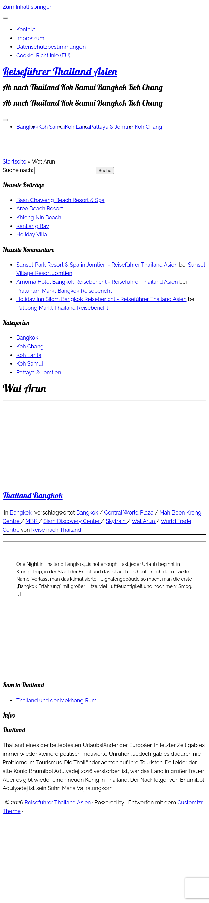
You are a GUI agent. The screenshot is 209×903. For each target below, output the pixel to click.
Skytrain (116, 521)
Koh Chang (148, 127)
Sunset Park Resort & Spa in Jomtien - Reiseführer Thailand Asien (97, 264)
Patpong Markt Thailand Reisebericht (62, 308)
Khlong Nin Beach (38, 217)
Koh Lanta (77, 127)
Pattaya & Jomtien (112, 127)
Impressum (30, 38)
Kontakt (25, 29)
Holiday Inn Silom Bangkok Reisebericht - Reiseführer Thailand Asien (101, 299)
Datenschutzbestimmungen (51, 47)
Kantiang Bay (32, 226)
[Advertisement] (63, 611)
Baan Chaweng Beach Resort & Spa (60, 200)
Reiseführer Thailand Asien (60, 71)
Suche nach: (18, 170)
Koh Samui (51, 127)
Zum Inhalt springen (28, 7)
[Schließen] (5, 18)
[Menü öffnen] (5, 120)
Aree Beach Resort (39, 208)
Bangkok (27, 127)
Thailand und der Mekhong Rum (56, 700)
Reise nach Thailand (56, 530)
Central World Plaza (129, 512)
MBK (32, 521)
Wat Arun (144, 521)
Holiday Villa (31, 234)
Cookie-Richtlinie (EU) (43, 55)
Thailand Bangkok (33, 495)
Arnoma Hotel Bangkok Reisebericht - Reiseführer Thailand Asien (97, 282)
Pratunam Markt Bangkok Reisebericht (64, 290)
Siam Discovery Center (72, 521)
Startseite (14, 161)
